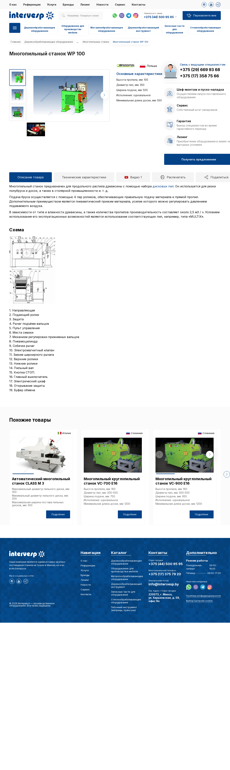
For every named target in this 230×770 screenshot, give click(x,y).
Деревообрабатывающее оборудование (48, 41)
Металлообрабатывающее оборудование (127, 578)
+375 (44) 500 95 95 (165, 564)
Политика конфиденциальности (203, 595)
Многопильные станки (96, 41)
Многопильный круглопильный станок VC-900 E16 (183, 481)
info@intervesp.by (163, 584)
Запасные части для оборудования (174, 29)
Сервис (120, 4)
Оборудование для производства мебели (72, 29)
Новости (102, 4)
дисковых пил (163, 186)
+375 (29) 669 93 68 (200, 69)
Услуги (51, 4)
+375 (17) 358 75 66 (199, 75)
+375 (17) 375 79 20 (164, 574)
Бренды (68, 4)
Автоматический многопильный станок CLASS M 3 (41, 481)
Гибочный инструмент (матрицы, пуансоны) (124, 609)
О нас (13, 4)
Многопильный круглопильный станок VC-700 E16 (112, 481)
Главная (15, 41)
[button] (104, 95)
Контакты (138, 4)
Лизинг (85, 4)
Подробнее (58, 514)
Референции (32, 4)
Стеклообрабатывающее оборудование (126, 601)
